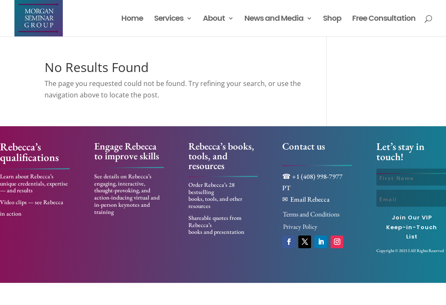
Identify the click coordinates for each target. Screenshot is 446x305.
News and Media (273, 19)
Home (132, 19)
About (214, 19)
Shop (332, 19)
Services (168, 19)
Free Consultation (383, 19)
